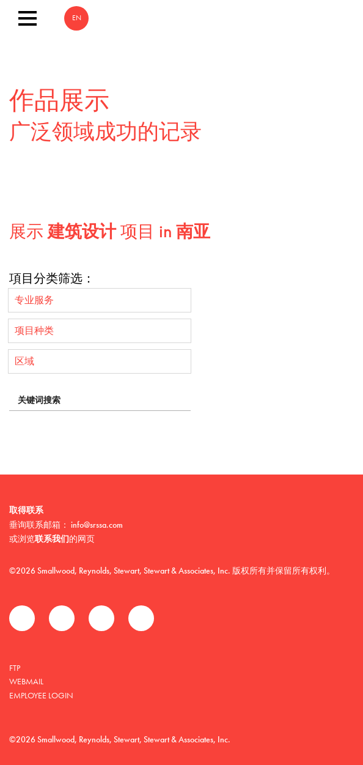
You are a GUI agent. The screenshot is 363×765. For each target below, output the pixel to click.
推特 (62, 618)
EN (76, 18)
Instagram (141, 618)
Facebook (22, 618)
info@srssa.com (97, 524)
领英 (101, 618)
